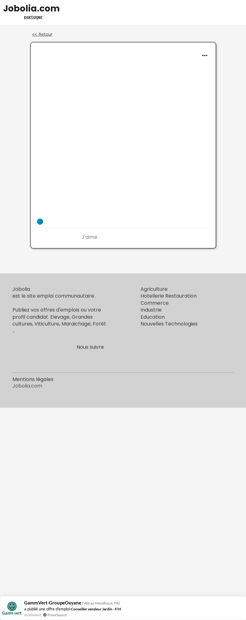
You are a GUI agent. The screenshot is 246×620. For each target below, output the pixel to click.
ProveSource (57, 615)
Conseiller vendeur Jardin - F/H (96, 609)
